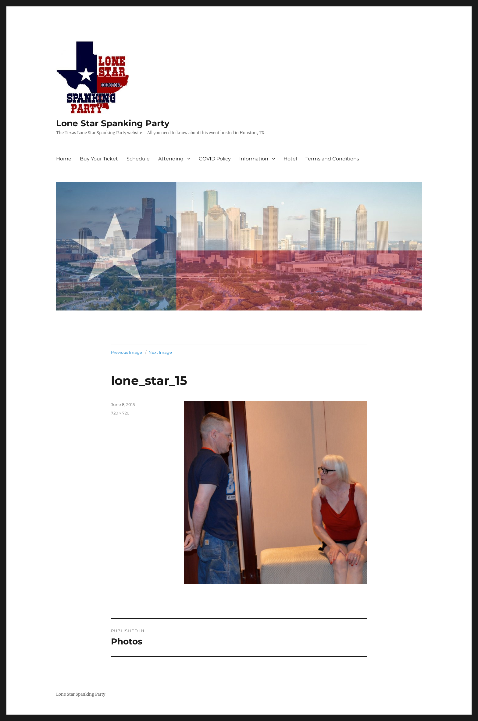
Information (253, 159)
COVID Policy (215, 159)
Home (63, 159)
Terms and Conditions (332, 159)
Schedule (138, 159)
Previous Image (126, 352)
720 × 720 (120, 413)
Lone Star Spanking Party (112, 123)
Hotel (290, 159)
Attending (171, 159)
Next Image (160, 352)
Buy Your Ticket (99, 159)
